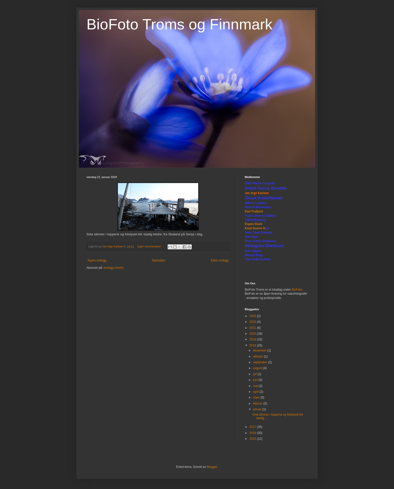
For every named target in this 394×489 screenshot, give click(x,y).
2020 (253, 333)
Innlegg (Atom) (114, 268)
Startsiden (158, 260)
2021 (253, 328)
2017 (253, 427)
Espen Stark (253, 224)
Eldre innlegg (219, 260)
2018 (253, 345)
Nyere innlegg (97, 260)
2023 (253, 316)
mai (256, 386)
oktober (258, 356)
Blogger (212, 467)
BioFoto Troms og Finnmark (179, 24)
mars (257, 397)
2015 (253, 438)
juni (256, 380)
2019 (253, 339)
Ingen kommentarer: (149, 246)
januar (257, 409)
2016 (253, 433)
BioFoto (297, 289)
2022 (253, 322)
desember (260, 350)
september (260, 362)
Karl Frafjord (254, 211)
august (258, 368)
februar (258, 403)
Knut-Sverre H (255, 228)
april (256, 391)
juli (255, 374)
